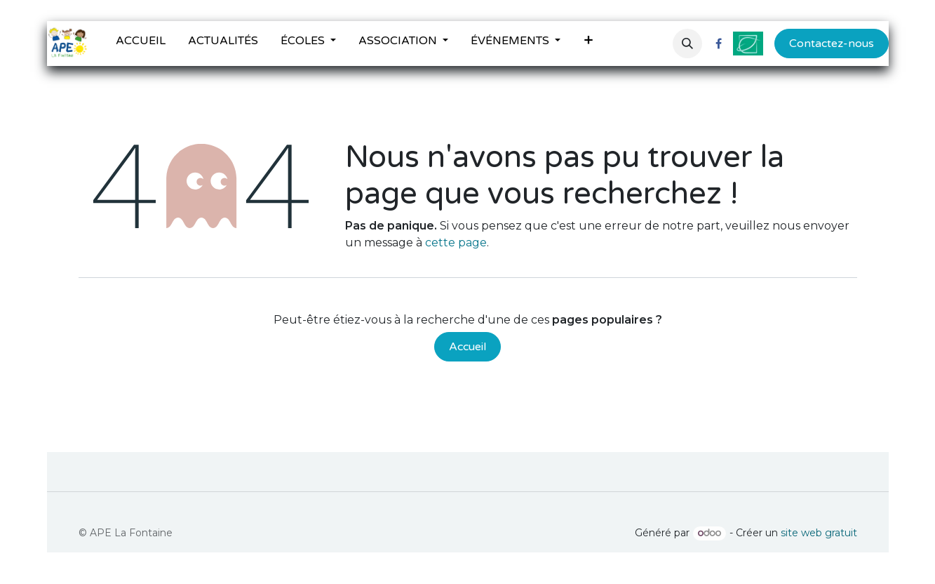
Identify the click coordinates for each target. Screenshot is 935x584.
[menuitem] (141, 43)
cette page (456, 242)
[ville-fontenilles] (748, 43)
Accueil (467, 347)
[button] (687, 43)
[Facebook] (719, 43)
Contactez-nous (831, 43)
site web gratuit (819, 532)
